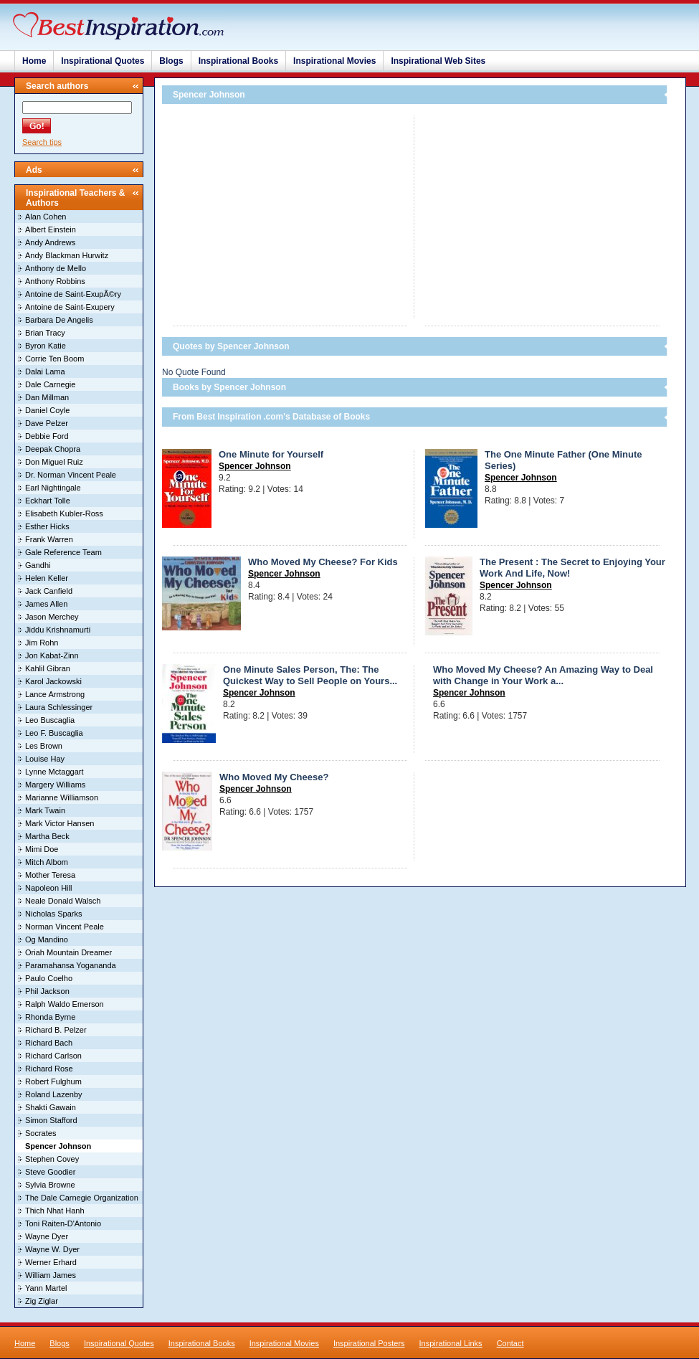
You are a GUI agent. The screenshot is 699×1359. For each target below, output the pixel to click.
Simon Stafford (51, 1120)
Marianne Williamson (61, 797)
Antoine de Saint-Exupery (70, 307)
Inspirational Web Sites (438, 61)
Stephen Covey (52, 1159)
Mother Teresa (50, 875)
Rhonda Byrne (50, 1017)
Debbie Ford (47, 436)
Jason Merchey (52, 616)
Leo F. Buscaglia (54, 733)
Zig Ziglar (41, 1301)
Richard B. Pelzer (56, 1030)
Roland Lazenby (53, 1094)
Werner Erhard (51, 1262)
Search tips (42, 142)
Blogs (171, 61)
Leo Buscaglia (50, 720)
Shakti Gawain (50, 1107)
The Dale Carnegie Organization (81, 1197)
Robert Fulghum (53, 1081)
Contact (510, 1343)
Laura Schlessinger (58, 707)
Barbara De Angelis (59, 320)
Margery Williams (55, 784)
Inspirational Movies (334, 61)
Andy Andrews (50, 242)
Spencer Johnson (255, 466)
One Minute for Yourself (271, 454)
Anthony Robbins (55, 281)
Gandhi (37, 565)
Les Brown (43, 746)
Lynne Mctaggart (54, 771)
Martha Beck (47, 836)
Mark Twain (45, 810)
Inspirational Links (450, 1343)
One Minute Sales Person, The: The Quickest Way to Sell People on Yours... (310, 675)
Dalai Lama (45, 371)
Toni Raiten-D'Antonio (63, 1223)
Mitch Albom (46, 862)
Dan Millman (47, 397)
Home (34, 61)
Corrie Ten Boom (54, 358)
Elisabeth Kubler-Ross (64, 513)
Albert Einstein (50, 229)
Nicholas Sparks (53, 913)
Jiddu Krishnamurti (57, 629)
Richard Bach (48, 1042)
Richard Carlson (53, 1055)
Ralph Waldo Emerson (64, 1004)
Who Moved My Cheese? (273, 777)
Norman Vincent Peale (64, 926)
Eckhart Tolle (47, 500)
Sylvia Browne (50, 1184)
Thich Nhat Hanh (55, 1210)
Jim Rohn (41, 642)
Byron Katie (45, 345)
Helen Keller (46, 578)
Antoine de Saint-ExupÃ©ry (73, 294)
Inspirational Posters (369, 1343)
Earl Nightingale (53, 487)
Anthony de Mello (55, 268)
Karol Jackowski (53, 681)
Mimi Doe (41, 849)
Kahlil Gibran (47, 668)
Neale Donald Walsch (62, 900)
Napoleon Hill (48, 888)
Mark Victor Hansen (59, 823)
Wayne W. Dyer (52, 1249)
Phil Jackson (47, 991)
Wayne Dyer (46, 1236)
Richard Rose (49, 1068)
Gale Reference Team (63, 552)
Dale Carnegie (50, 384)
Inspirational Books (238, 61)
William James (50, 1275)
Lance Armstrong (55, 694)
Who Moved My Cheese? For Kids (323, 562)
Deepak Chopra (52, 449)
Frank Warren (49, 539)
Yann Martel (46, 1288)
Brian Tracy (45, 332)
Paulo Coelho (48, 978)
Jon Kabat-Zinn (52, 655)
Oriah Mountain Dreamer (68, 952)
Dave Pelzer (46, 423)
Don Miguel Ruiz (54, 462)
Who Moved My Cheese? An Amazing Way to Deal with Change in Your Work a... (543, 675)
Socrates (40, 1133)
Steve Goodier (50, 1172)
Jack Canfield (48, 591)
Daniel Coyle (47, 410)
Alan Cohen (46, 216)
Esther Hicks (47, 526)
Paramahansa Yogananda (70, 965)
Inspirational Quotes (102, 61)
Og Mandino (46, 939)
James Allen (46, 604)
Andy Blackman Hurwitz (66, 255)
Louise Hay (45, 758)
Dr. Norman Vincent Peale (70, 474)
